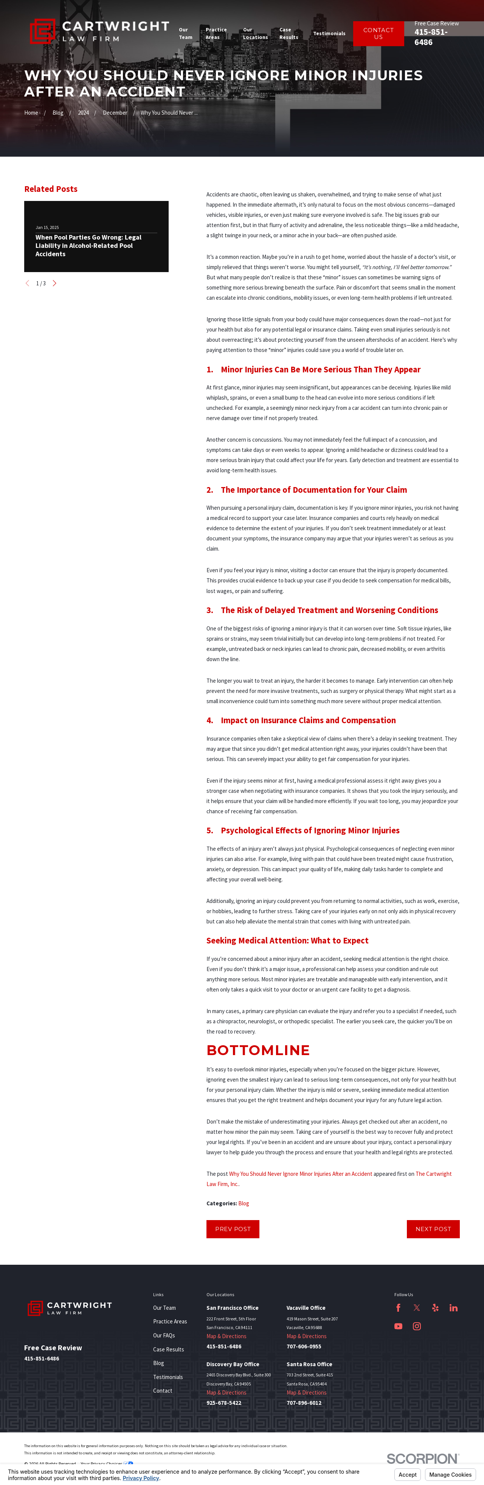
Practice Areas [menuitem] (216, 33)
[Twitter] (417, 1308)
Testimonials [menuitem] (329, 33)
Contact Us (378, 33)
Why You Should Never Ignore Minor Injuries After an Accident (300, 1173)
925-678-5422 (223, 1403)
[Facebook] (398, 1308)
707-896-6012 (304, 1403)
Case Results (168, 1349)
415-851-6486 (431, 36)
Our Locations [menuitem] (255, 33)
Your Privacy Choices (107, 1463)
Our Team (164, 1307)
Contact (162, 1390)
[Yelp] (435, 1308)
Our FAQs (164, 1335)
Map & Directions (226, 1336)
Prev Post (233, 1229)
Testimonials (168, 1377)
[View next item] (54, 283)
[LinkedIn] (454, 1308)
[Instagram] (417, 1326)
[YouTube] (398, 1326)
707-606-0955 (304, 1347)
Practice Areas (170, 1321)
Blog (243, 1203)
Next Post (433, 1229)
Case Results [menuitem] (288, 33)
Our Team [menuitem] (185, 33)
